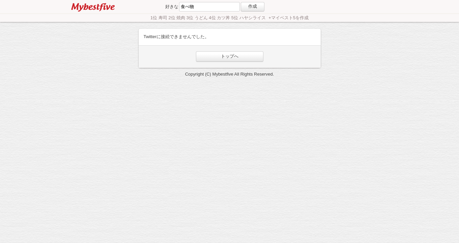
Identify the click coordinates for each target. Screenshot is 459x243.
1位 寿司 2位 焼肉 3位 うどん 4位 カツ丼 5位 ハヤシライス (208, 17)
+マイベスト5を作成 (288, 17)
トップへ (229, 56)
